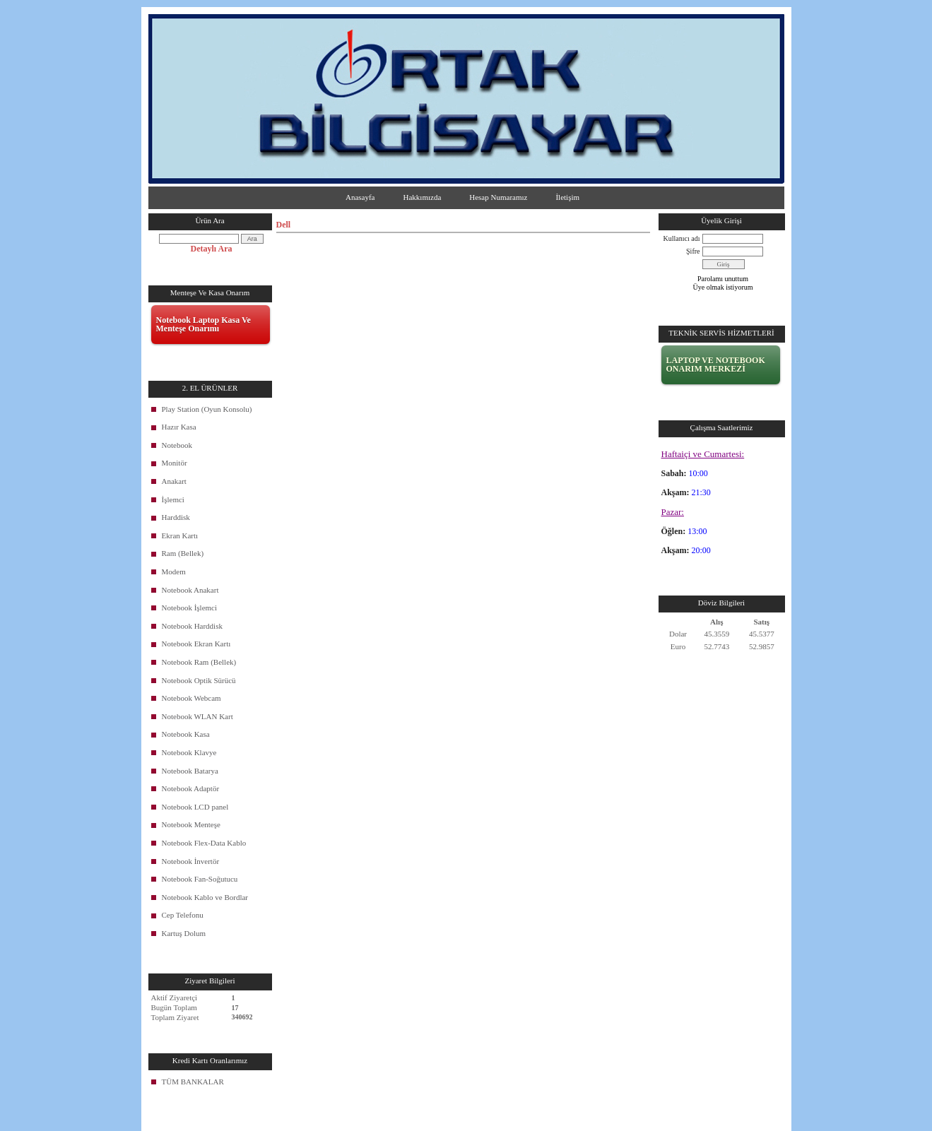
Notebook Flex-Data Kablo (204, 843)
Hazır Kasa (179, 426)
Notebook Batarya (190, 770)
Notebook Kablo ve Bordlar (205, 897)
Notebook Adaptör (191, 788)
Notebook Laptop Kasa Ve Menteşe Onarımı (203, 324)
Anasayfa (360, 197)
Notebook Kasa (186, 734)
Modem (174, 571)
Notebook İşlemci (190, 607)
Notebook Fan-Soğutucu (200, 879)
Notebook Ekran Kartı (196, 643)
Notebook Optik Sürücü (199, 680)
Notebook (177, 445)
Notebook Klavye (189, 752)
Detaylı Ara (211, 249)
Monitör (174, 462)
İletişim (567, 197)
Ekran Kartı (180, 535)
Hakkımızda (422, 197)
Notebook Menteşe (191, 824)
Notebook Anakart (190, 590)
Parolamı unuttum (722, 279)
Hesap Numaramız (498, 197)
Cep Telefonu (182, 915)
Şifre (693, 251)
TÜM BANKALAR (193, 1081)
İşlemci (173, 499)
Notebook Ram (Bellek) (199, 662)
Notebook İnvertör (191, 861)
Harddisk (176, 517)
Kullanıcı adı (681, 238)
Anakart (174, 481)
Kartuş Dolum (184, 933)
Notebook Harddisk (192, 626)
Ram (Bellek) (183, 553)
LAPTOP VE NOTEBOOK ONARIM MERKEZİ (715, 364)
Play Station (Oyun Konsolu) (207, 409)
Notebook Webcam (191, 698)
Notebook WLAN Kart (197, 716)
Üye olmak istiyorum (723, 287)
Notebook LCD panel (195, 807)
